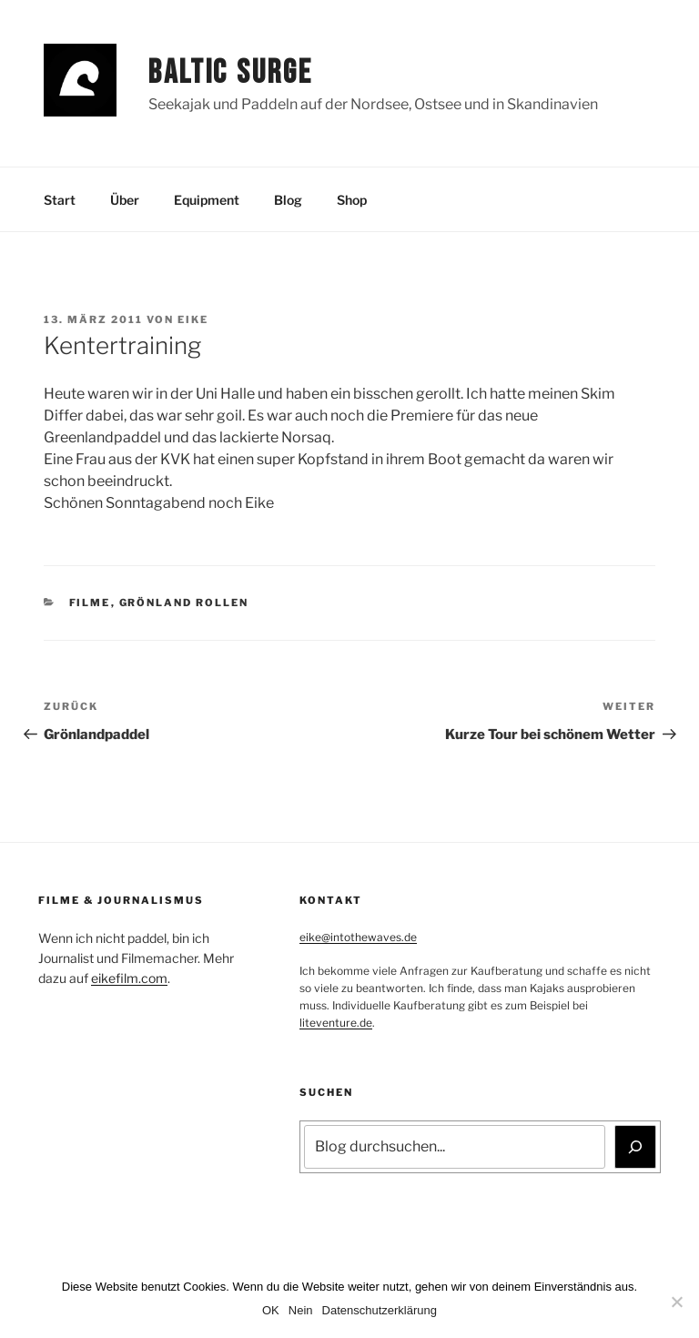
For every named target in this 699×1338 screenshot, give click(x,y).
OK (270, 1310)
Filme (90, 602)
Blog (288, 200)
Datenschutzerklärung (379, 1310)
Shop (352, 200)
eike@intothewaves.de (358, 937)
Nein (301, 1310)
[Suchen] (635, 1147)
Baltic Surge (230, 73)
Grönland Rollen (184, 602)
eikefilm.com (129, 978)
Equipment (206, 200)
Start (60, 200)
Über (124, 200)
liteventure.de (335, 1022)
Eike (192, 319)
